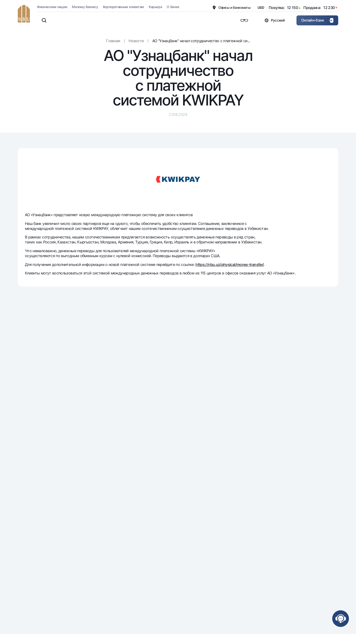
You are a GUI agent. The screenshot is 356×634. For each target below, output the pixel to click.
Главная (113, 40)
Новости (136, 40)
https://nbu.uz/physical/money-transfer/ (229, 264)
